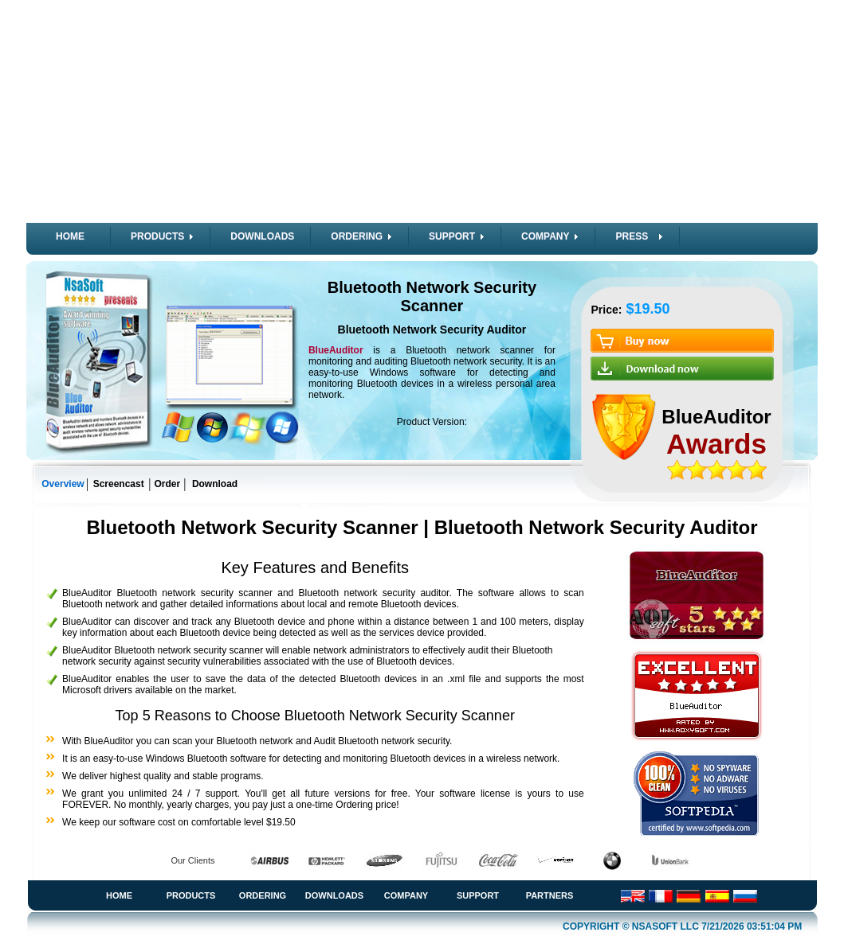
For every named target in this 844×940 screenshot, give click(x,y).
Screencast (118, 484)
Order (168, 484)
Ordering (262, 895)
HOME (70, 236)
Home (119, 895)
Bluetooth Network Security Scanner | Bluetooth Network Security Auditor (422, 527)
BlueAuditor (340, 350)
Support (478, 895)
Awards (716, 443)
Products (191, 895)
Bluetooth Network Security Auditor (432, 329)
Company (406, 895)
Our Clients (192, 860)
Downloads (334, 895)
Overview (62, 484)
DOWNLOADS (262, 236)
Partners (550, 895)
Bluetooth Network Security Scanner (432, 296)
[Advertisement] (422, 111)
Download (214, 484)
